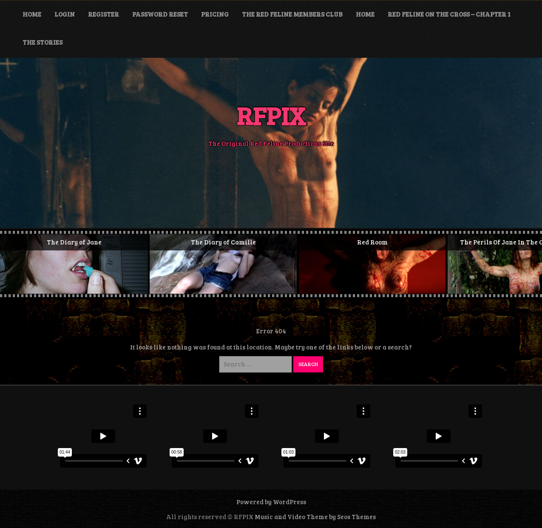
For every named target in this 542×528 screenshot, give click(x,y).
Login (64, 14)
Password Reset (160, 14)
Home (32, 14)
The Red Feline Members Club (292, 14)
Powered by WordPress (271, 501)
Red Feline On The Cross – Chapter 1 (449, 14)
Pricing (215, 14)
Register (103, 14)
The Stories (42, 42)
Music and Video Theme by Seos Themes (315, 516)
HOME (365, 14)
